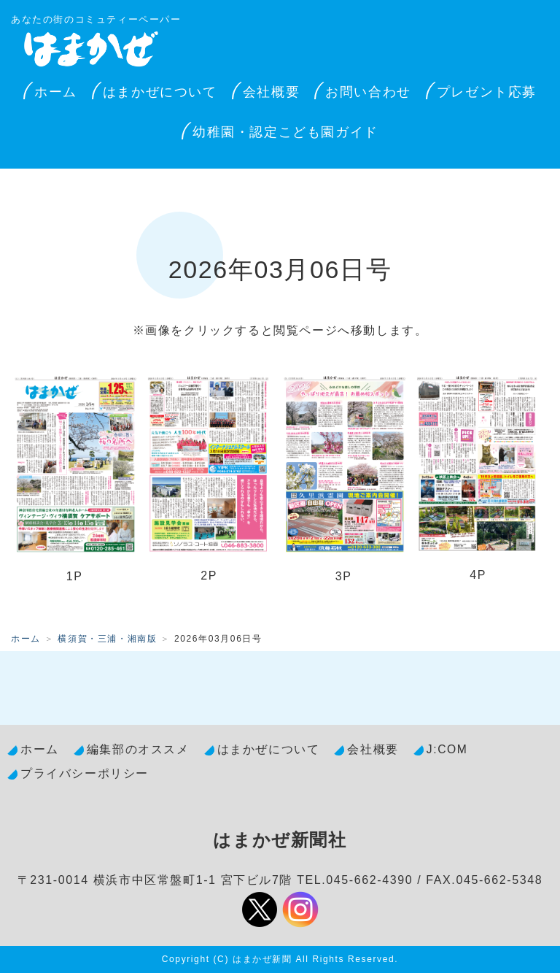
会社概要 (271, 92)
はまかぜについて (160, 92)
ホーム (55, 92)
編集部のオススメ (138, 749)
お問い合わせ (368, 92)
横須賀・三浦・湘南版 (107, 639)
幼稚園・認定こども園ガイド (285, 132)
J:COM (447, 749)
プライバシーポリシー (84, 773)
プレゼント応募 (487, 92)
